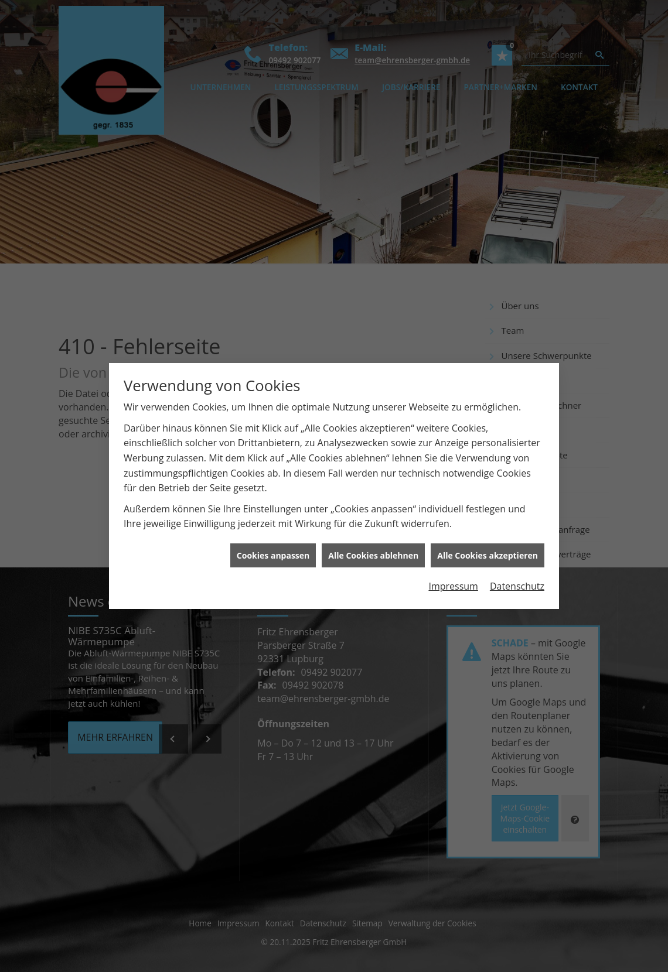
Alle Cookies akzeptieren (487, 548)
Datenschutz (517, 579)
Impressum (453, 579)
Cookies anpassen (273, 548)
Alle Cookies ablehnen (373, 548)
